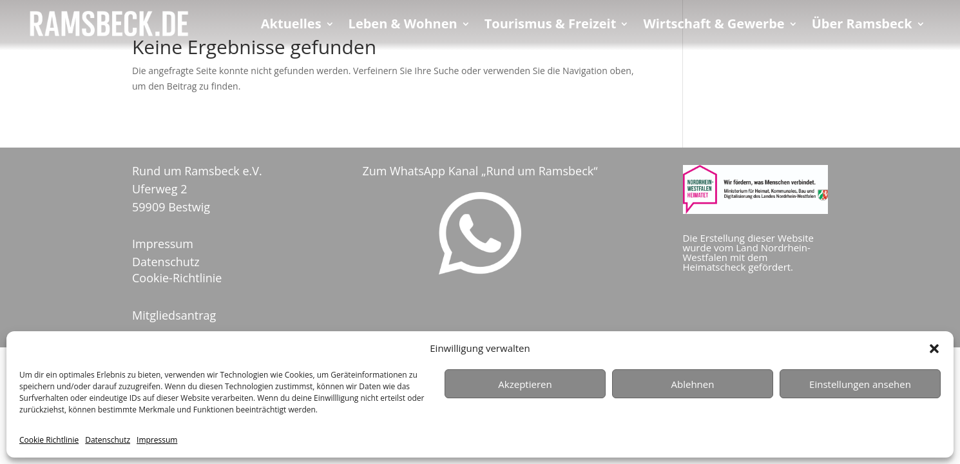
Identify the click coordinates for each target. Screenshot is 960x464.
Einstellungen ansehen (860, 384)
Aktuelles (291, 25)
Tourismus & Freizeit (551, 25)
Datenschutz (107, 439)
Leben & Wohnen (403, 25)
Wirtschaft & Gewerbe (713, 25)
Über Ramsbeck (862, 25)
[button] (934, 348)
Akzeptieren (525, 384)
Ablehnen (693, 384)
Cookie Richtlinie (49, 439)
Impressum (157, 439)
